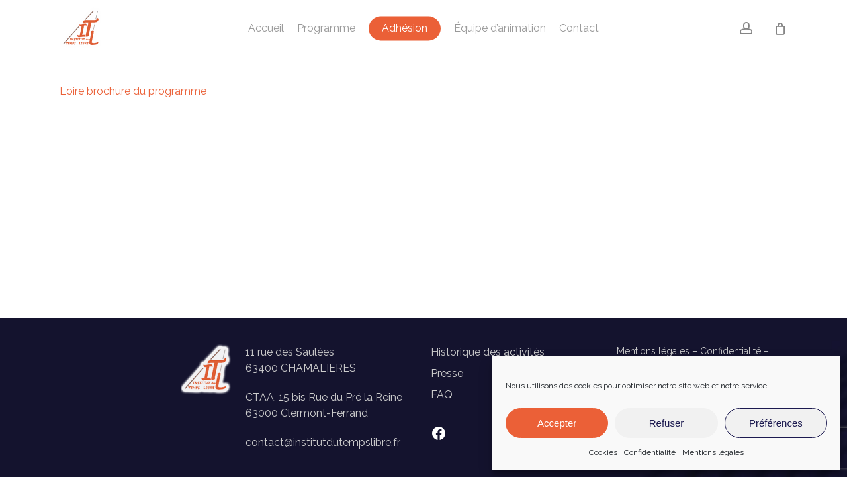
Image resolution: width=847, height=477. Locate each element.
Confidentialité (650, 452)
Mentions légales (713, 452)
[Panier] (780, 28)
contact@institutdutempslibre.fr (322, 442)
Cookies (603, 452)
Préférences (776, 423)
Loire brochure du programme (133, 91)
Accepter (556, 423)
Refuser (666, 423)
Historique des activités (488, 352)
